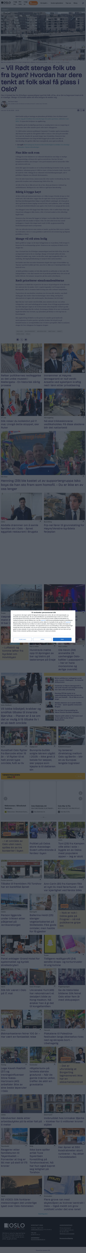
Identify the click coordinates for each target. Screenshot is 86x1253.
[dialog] (43, 626)
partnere (43, 620)
